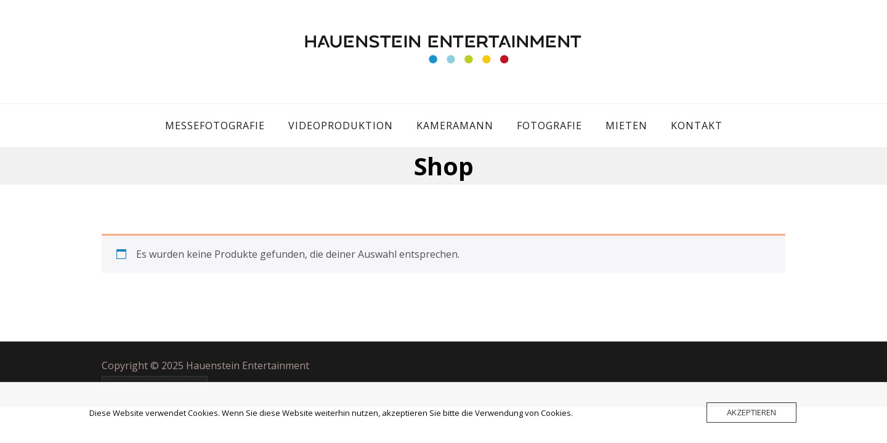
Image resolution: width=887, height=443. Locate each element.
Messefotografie (215, 125)
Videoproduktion (340, 125)
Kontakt (697, 125)
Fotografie (549, 125)
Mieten (626, 125)
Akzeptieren (751, 412)
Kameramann (454, 125)
